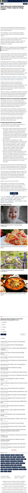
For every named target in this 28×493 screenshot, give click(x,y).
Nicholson (3, 198)
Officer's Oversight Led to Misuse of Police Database (13, 394)
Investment (3, 463)
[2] (24, 490)
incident (9, 471)
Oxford (20, 196)
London (13, 196)
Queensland (13, 459)
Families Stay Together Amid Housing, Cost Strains (13, 398)
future (2, 469)
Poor (3, 329)
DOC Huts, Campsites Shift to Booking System (12, 345)
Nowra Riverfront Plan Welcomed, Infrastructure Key (14, 360)
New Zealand (9, 467)
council (22, 459)
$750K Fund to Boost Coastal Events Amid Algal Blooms (12, 353)
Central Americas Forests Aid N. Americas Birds (12, 423)
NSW (11, 457)
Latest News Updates (5, 476)
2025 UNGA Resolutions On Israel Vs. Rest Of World (13, 426)
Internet (5, 471)
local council (7, 461)
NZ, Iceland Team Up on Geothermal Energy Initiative (14, 372)
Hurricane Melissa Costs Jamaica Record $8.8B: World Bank (14, 402)
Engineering (17, 198)
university (8, 196)
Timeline (3, 338)
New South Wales (14, 461)
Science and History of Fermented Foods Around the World (14, 247)
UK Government (15, 467)
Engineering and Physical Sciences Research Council (14, 64)
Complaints (21, 477)
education (8, 463)
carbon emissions (9, 202)
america (21, 469)
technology (13, 463)
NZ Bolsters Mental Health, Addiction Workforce (13, 405)
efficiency (19, 199)
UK (4, 196)
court (2, 471)
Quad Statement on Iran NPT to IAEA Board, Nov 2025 (14, 375)
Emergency (19, 465)
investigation (22, 463)
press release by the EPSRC (12, 181)
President (10, 469)
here (25, 190)
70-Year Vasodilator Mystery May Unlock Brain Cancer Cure (14, 383)
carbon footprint (19, 201)
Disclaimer (9, 477)
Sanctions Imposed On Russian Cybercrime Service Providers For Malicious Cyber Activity (13, 430)
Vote (3, 334)
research (7, 457)
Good (3, 324)
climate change (15, 469)
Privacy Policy (3, 477)
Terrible (4, 331)
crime (15, 465)
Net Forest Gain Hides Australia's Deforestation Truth (14, 391)
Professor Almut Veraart (12, 78)
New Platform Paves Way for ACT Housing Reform (13, 364)
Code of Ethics (17, 476)
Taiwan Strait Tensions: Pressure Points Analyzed (13, 341)
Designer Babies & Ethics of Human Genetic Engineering (11, 225)
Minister (8, 459)
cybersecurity (4, 201)
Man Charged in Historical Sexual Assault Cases (12, 357)
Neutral (4, 327)
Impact (25, 469)
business (18, 459)
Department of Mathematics (16, 79)
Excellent (4, 322)
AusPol (2, 465)
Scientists (23, 467)
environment (3, 459)
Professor (19, 457)
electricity (24, 196)
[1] (23, 490)
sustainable (3, 467)
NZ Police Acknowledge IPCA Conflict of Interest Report (12, 379)
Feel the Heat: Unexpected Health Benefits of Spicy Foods (13, 294)
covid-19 (2, 461)
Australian (3, 457)
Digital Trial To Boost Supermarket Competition (13, 388)
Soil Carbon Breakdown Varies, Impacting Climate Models (13, 414)
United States (7, 465)
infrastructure (10, 198)
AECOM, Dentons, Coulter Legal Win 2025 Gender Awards (13, 410)
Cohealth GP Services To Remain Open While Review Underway (13, 348)
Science (2, 3)
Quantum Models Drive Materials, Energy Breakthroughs (11, 368)
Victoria (14, 457)
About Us (16, 477)
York (16, 196)
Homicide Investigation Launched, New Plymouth (13, 447)
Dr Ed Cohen (19, 76)
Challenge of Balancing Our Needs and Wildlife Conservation (12, 270)
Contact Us (23, 476)
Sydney (6, 469)
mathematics (11, 201)
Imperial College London (10, 199)
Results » (23, 334)
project (12, 465)
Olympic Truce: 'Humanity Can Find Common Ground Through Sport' (14, 435)
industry (17, 463)
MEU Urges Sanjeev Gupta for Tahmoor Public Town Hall (14, 419)
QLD (19, 467)
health (23, 457)
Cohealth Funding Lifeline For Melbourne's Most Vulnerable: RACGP (13, 440)
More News (14, 450)
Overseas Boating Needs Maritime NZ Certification (13, 443)
